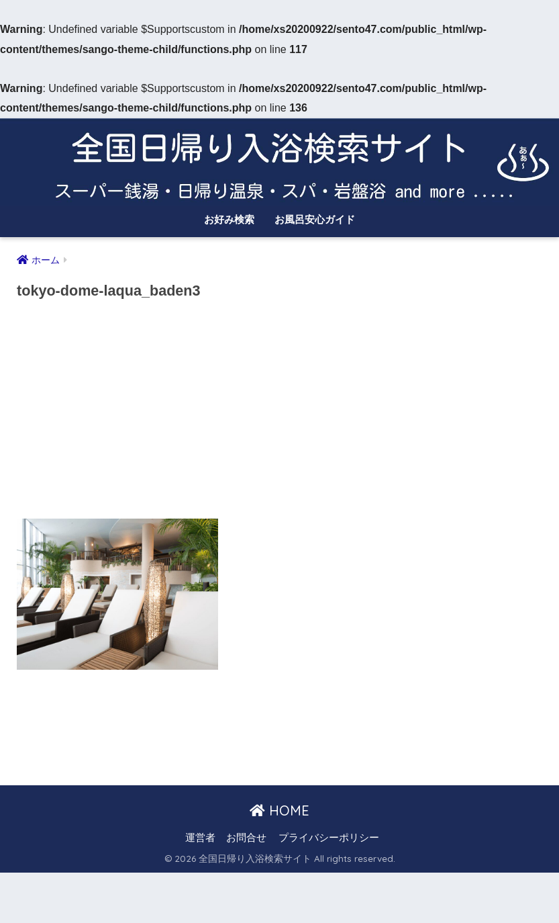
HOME (279, 810)
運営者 (200, 837)
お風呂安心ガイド (314, 219)
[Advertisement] (279, 414)
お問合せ (246, 837)
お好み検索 (229, 219)
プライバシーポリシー (328, 837)
